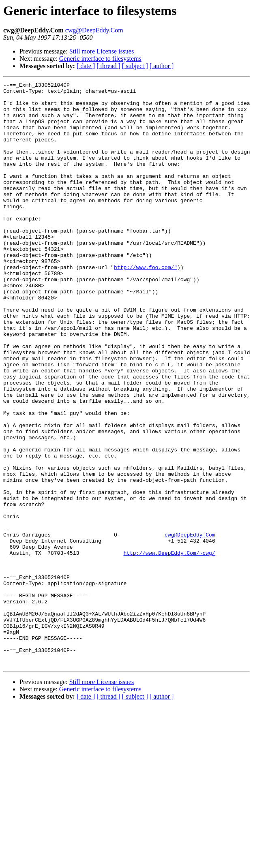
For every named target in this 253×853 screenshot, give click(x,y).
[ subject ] (135, 65)
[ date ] (86, 65)
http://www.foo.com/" (145, 304)
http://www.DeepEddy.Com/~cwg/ (169, 647)
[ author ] (162, 65)
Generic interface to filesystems (100, 58)
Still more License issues (101, 51)
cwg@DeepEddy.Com (94, 30)
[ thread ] (108, 65)
